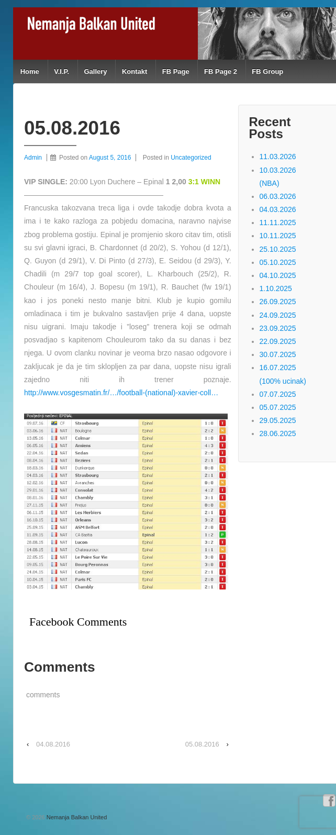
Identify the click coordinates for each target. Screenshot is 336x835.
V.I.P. (61, 71)
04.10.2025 (278, 275)
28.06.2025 (278, 433)
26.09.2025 (278, 301)
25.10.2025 (278, 249)
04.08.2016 (53, 744)
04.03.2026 (278, 209)
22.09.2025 (278, 341)
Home (29, 71)
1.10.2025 (276, 288)
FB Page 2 (220, 71)
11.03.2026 (278, 156)
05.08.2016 (202, 744)
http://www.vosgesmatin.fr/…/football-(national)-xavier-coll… (121, 392)
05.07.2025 (278, 407)
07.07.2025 (278, 394)
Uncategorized (191, 157)
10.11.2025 (278, 235)
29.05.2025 (278, 420)
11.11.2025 (278, 222)
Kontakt (134, 71)
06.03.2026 (278, 196)
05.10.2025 (278, 262)
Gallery (95, 71)
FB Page (175, 71)
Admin (33, 157)
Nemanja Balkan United (76, 817)
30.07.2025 (278, 354)
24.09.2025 (278, 315)
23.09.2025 (278, 328)
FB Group (267, 71)
